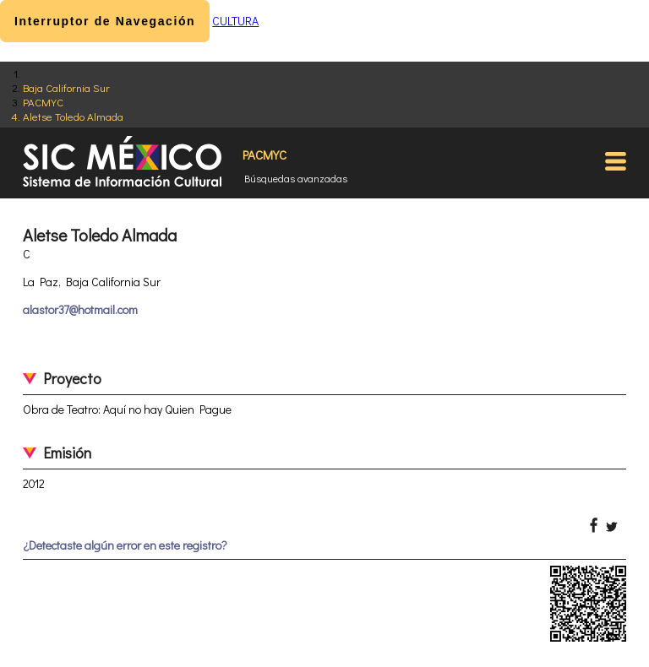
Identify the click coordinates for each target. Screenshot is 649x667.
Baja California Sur (66, 87)
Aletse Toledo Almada (73, 116)
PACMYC (43, 102)
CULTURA (235, 21)
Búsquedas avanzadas (295, 178)
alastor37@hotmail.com (80, 309)
